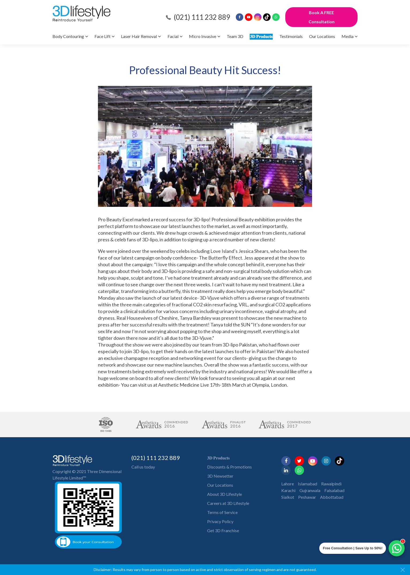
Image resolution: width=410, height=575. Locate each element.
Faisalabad (334, 490)
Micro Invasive (202, 36)
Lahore (287, 483)
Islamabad (307, 483)
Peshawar (307, 497)
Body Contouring (68, 36)
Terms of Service (222, 512)
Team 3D (235, 36)
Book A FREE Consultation (322, 17)
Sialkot (287, 497)
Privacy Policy (220, 521)
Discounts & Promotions (229, 466)
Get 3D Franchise (223, 530)
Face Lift (102, 36)
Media (347, 36)
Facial (173, 36)
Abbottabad (331, 497)
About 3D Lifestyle (224, 494)
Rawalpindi (331, 483)
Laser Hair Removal (139, 36)
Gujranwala (309, 490)
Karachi (288, 490)
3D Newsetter (220, 475)
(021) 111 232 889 (202, 17)
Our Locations (322, 36)
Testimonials (291, 36)
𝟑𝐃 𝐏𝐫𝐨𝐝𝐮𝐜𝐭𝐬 (261, 36)
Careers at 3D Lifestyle (228, 503)
